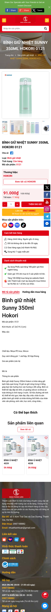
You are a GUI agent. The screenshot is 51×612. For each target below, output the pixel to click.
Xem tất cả (25, 429)
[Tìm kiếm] (45, 28)
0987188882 (19, 524)
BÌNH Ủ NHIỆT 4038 (35, 462)
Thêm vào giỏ (35, 204)
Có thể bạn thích (26, 412)
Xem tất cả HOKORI (25, 181)
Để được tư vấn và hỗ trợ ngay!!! (25, 212)
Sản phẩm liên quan (25, 423)
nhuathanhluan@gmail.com (22, 527)
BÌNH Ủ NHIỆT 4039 (11, 462)
